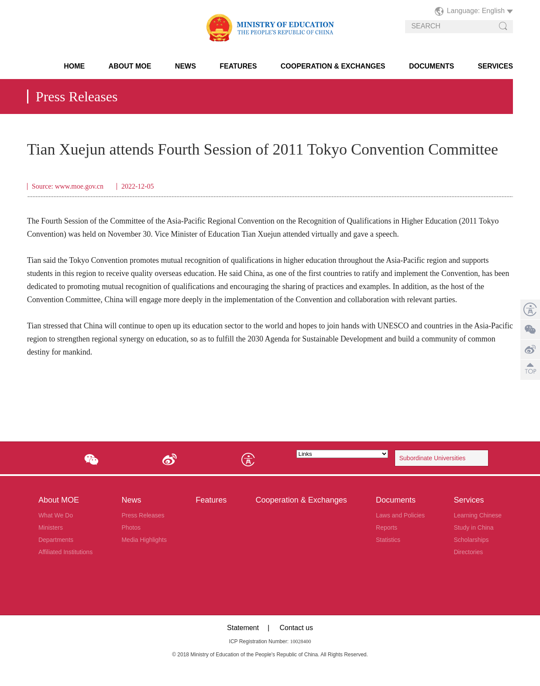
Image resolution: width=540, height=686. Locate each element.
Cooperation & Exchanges (333, 66)
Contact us (296, 627)
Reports (386, 527)
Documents (431, 66)
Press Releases (142, 515)
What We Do (55, 515)
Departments (55, 539)
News (185, 66)
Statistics (388, 539)
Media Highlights (144, 539)
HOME (74, 66)
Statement (243, 627)
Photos (131, 527)
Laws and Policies (400, 515)
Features (238, 66)
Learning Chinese (478, 515)
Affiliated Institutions (65, 551)
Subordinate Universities (432, 458)
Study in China (473, 527)
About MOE (130, 66)
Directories (468, 551)
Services (495, 66)
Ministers (50, 527)
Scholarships (471, 539)
